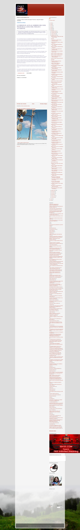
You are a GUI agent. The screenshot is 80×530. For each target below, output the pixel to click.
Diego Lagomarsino (52, 278)
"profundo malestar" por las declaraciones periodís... (55, 96)
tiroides (50, 413)
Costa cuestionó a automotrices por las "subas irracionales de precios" (55, 268)
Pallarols (50, 387)
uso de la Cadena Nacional (53, 422)
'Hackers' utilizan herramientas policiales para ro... (56, 151)
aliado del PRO (51, 231)
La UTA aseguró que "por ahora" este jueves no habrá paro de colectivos (55, 353)
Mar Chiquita (51, 362)
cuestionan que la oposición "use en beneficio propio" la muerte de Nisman (55, 275)
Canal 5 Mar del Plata (20, 8)
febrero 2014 (53, 195)
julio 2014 (52, 191)
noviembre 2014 (54, 32)
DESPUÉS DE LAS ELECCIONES (54, 277)
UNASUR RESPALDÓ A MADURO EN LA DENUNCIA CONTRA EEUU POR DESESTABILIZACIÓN (55, 420)
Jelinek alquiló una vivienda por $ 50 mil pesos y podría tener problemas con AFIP (55, 322)
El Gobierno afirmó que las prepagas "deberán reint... (57, 175)
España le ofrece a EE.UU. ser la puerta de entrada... (56, 116)
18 (49, 222)
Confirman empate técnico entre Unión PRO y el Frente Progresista (56, 264)
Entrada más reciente (21, 103)
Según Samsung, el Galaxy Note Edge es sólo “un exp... (57, 37)
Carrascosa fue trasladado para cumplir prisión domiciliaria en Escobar (55, 248)
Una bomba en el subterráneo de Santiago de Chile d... (56, 142)
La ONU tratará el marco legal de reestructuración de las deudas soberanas (55, 344)
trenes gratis (51, 414)
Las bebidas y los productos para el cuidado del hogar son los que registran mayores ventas (56, 360)
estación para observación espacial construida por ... (56, 188)
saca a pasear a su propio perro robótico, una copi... (56, 114)
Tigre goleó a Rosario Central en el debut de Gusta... (56, 109)
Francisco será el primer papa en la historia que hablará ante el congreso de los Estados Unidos (56, 306)
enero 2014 (53, 197)
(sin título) (18, 146)
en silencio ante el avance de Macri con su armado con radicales (56, 298)
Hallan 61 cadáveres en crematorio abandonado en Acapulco (54, 313)
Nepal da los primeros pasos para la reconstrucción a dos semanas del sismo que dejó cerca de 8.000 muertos (55, 378)
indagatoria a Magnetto (53, 315)
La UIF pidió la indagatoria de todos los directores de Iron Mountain (55, 351)
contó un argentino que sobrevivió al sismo (56, 265)
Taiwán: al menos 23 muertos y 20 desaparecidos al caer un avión (54, 411)
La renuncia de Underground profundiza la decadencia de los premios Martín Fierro (55, 349)
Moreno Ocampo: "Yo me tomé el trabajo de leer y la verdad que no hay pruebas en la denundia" (56, 373)
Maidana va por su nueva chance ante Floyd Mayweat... (57, 102)
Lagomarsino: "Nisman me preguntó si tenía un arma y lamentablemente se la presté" (56, 357)
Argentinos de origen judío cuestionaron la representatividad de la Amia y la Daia (55, 237)
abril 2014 (53, 194)
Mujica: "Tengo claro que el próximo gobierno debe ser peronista (54, 375)
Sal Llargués (51, 398)
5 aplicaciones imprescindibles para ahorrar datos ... (56, 173)
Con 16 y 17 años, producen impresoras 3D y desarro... (55, 181)
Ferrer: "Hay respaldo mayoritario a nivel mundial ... (56, 45)
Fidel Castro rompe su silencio (54, 303)
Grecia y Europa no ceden (53, 310)
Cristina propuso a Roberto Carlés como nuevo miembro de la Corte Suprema (55, 270)
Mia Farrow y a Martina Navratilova (54, 368)
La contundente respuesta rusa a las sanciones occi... (56, 120)
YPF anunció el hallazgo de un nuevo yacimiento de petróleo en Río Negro (55, 426)
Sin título (52, 38)
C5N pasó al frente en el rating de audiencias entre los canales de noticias (55, 243)
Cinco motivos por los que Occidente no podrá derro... (57, 94)
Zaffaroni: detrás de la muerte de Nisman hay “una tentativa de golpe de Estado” (55, 428)
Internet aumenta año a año (53, 320)
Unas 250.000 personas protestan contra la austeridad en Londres (56, 418)
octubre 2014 (53, 33)
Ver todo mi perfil (52, 20)
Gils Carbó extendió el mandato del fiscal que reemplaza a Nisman (55, 309)
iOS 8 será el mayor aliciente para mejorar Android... (56, 70)
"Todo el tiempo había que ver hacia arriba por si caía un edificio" (55, 220)
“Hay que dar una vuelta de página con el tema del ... (56, 122)
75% (50, 226)
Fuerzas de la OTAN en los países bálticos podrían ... (56, 168)
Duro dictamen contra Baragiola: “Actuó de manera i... (56, 140)
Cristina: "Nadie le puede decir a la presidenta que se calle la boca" (54, 272)
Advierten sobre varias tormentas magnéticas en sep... (56, 118)
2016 (51, 27)
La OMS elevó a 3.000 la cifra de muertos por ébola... (56, 40)
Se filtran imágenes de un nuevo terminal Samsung (56, 68)
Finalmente (51, 304)
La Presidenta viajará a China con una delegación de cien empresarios (55, 347)
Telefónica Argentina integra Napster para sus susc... (56, 166)
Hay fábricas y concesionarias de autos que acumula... (56, 186)
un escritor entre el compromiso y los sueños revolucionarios (55, 416)
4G (49, 223)
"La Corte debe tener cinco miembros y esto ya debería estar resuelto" (56, 214)
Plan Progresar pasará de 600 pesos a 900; (56, 391)
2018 (51, 24)
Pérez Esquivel (51, 390)
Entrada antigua (43, 103)
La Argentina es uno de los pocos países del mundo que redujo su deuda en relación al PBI (56, 330)
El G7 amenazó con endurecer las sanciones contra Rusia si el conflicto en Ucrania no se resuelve (55, 285)
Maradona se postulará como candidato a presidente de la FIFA (55, 364)
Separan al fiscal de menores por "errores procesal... (56, 83)
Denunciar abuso (52, 430)
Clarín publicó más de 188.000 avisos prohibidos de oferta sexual (55, 255)
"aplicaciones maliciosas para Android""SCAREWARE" (54, 204)
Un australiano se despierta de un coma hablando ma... (56, 133)
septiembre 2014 (54, 35)
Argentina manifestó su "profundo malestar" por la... (56, 98)
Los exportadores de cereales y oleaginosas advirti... (56, 131)
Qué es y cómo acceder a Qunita (54, 394)
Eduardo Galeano (52, 279)
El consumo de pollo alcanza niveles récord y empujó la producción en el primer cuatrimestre (56, 282)
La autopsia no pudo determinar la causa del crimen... (56, 49)
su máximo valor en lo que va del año (55, 408)
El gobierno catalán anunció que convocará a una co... (56, 61)
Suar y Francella (51, 409)
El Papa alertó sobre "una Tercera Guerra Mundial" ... (56, 105)
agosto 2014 (53, 190)
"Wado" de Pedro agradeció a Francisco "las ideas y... (55, 63)
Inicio (33, 103)
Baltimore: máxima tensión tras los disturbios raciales (54, 239)
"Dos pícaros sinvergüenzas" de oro (54, 209)
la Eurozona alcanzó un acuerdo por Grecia (56, 337)
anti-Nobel (52, 59)
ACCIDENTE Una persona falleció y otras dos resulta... (56, 75)
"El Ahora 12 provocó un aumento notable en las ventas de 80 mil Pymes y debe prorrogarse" (55, 211)
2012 (51, 200)
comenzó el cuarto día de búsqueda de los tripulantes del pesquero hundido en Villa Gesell (56, 257)
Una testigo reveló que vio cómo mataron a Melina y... (56, 91)
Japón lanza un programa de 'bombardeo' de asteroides (55, 177)
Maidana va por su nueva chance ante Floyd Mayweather (57, 100)
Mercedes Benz (51, 367)
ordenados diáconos (52, 386)
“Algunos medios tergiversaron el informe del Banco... (56, 56)
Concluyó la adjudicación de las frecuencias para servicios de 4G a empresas (56, 262)
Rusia (50, 397)
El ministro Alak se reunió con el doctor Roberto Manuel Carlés (55, 290)
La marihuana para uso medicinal (54, 339)
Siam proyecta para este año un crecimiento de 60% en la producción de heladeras (56, 403)
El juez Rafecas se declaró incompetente (55, 288)
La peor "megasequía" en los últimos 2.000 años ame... (57, 170)
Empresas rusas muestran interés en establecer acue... (57, 87)
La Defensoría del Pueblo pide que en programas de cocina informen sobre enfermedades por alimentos (55, 335)
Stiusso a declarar (52, 407)
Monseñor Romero (52, 369)
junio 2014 (53, 193)
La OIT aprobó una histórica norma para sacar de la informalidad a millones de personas (55, 341)
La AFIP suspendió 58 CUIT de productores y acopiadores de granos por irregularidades (56, 326)
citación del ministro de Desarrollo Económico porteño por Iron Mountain (55, 252)
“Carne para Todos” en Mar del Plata (55, 208)
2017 (51, 25)
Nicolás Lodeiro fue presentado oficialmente (56, 380)
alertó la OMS (51, 230)
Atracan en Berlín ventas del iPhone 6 (57, 58)
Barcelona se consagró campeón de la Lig (55, 240)
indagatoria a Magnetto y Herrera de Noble (56, 316)
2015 (51, 28)
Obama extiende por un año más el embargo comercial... (56, 153)
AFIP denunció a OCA (52, 229)
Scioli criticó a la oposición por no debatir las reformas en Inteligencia (55, 400)
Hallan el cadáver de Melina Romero (23, 142)
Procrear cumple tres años (53, 393)
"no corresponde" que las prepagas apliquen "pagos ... (56, 158)
